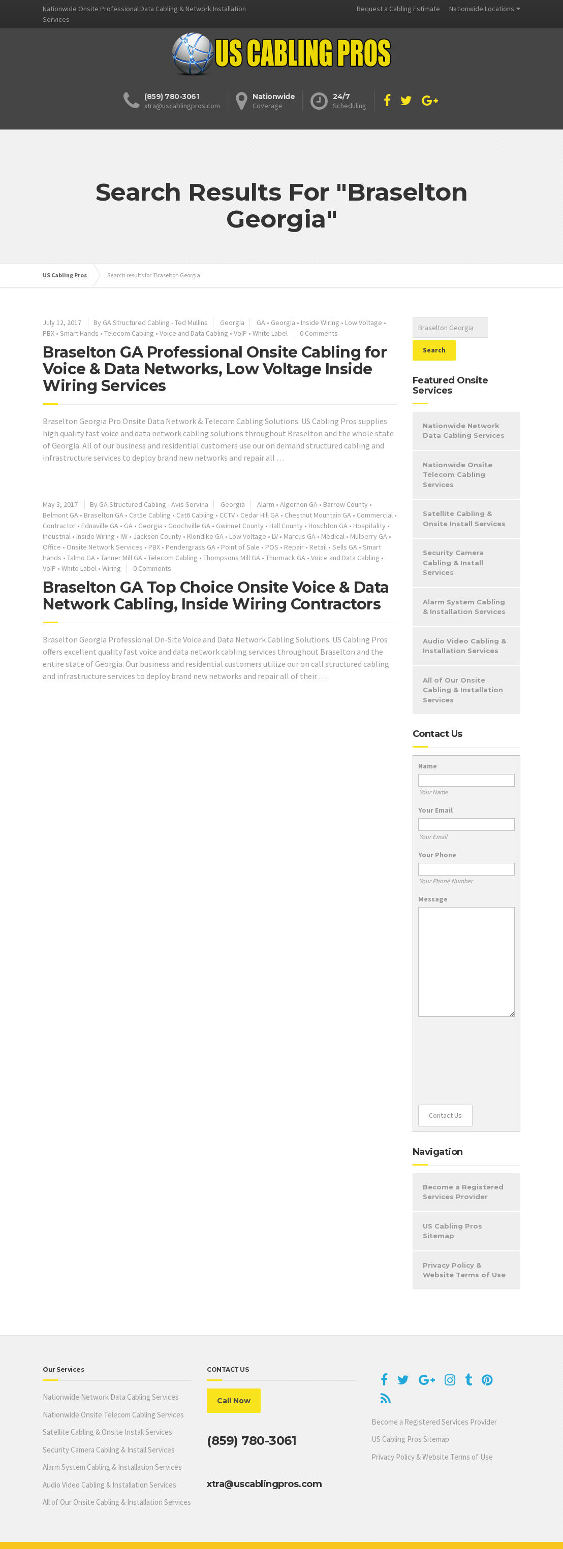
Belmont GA (60, 515)
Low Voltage (363, 322)
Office (52, 547)
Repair (294, 547)
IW (124, 536)
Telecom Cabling (129, 333)
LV (275, 536)
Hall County (286, 525)
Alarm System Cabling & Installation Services (464, 584)
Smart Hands (79, 333)
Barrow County (345, 504)
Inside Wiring (320, 322)
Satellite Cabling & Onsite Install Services (464, 496)
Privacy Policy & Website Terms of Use (464, 1247)
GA (261, 322)
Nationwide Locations (481, 8)
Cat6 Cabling (195, 515)
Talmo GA (81, 557)
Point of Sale (240, 547)
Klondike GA (205, 536)
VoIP (240, 333)
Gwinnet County (240, 525)
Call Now (234, 1377)
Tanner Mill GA (121, 557)
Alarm (265, 504)
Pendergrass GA (190, 547)
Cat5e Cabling (150, 515)
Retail (318, 547)
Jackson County (157, 536)
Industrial (57, 536)
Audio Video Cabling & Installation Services (464, 623)
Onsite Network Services (105, 547)
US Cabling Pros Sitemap (452, 1208)
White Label (270, 333)
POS (271, 547)
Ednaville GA (99, 525)
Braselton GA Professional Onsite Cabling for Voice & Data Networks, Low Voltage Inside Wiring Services (215, 369)
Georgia (232, 322)
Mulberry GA (368, 536)
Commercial (375, 515)
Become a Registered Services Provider (463, 1169)
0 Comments (319, 333)
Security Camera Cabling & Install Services (453, 540)
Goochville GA (189, 525)
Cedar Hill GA (259, 515)
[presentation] (460, 1038)
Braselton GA (103, 515)
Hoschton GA (328, 525)
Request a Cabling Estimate (398, 8)
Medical (333, 536)
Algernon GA (299, 504)
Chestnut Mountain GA (318, 515)
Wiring (111, 568)
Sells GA (344, 547)
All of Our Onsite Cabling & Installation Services (463, 667)
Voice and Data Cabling (194, 333)
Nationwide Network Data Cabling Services (464, 408)
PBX (48, 333)
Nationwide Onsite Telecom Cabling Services (457, 452)
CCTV (227, 515)
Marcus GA (300, 536)
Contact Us (445, 1092)
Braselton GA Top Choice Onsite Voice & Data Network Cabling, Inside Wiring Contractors (216, 596)
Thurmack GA (285, 557)
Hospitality (369, 525)
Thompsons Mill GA (231, 557)
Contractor (59, 525)
